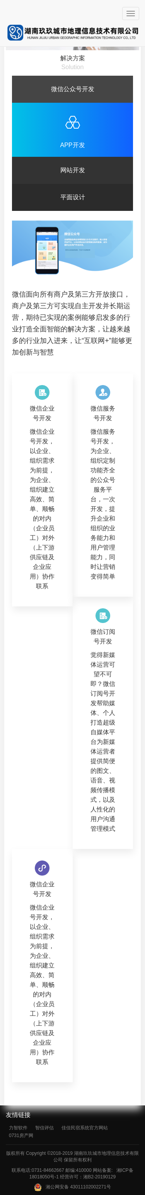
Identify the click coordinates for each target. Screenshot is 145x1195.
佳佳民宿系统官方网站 (84, 1127)
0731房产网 (21, 1135)
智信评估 (44, 1127)
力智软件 (18, 1127)
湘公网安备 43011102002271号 (72, 1187)
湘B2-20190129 (99, 1177)
